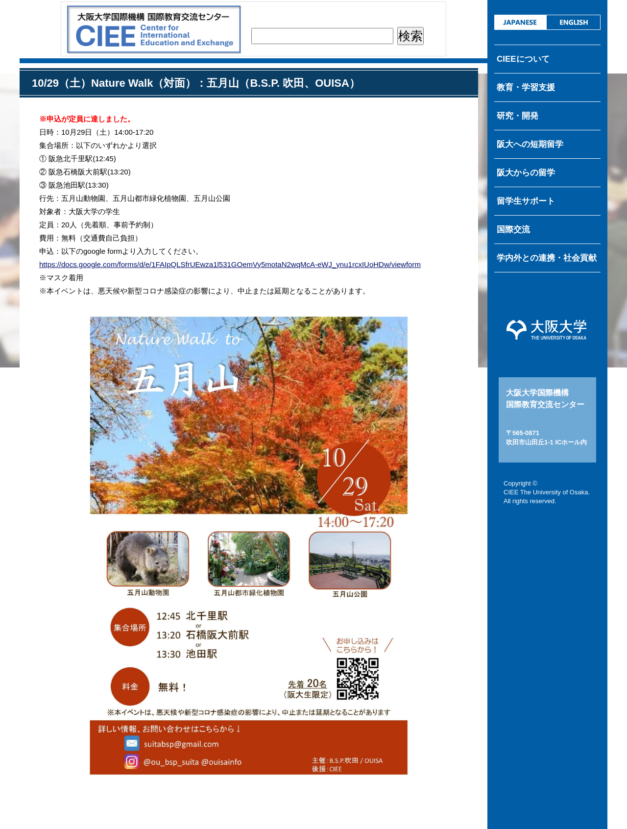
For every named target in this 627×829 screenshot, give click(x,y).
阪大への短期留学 (530, 144)
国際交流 (513, 229)
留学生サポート (526, 201)
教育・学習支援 (526, 87)
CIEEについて (523, 59)
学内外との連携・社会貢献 (547, 258)
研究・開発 (517, 116)
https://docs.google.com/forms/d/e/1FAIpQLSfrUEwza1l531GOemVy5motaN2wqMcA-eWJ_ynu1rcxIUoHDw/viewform (230, 264)
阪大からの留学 (526, 172)
